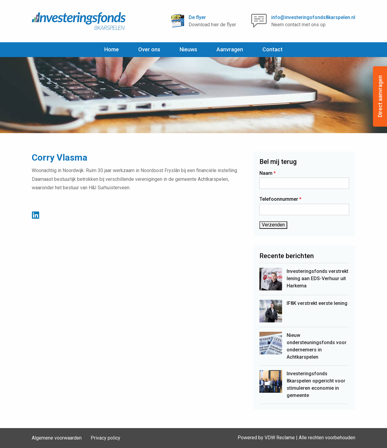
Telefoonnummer (280, 199)
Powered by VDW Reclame (266, 437)
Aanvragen (229, 49)
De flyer (197, 17)
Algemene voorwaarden (57, 438)
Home (111, 49)
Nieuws (188, 49)
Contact (272, 49)
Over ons (149, 49)
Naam (267, 173)
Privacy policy (105, 438)
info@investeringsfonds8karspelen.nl (313, 17)
